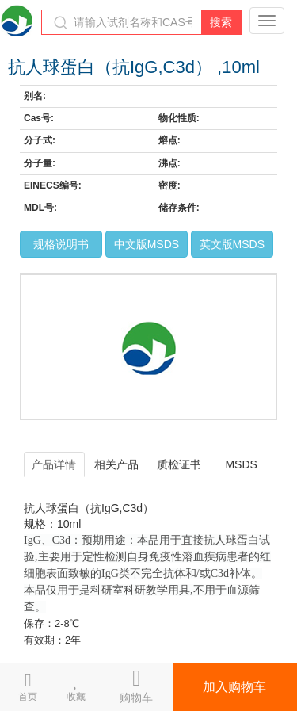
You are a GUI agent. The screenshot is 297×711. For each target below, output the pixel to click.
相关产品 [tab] (116, 464)
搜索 (221, 22)
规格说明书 (61, 244)
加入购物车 (234, 687)
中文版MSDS (146, 244)
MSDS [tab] (241, 464)
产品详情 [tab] (54, 464)
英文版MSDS (232, 244)
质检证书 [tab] (179, 464)
